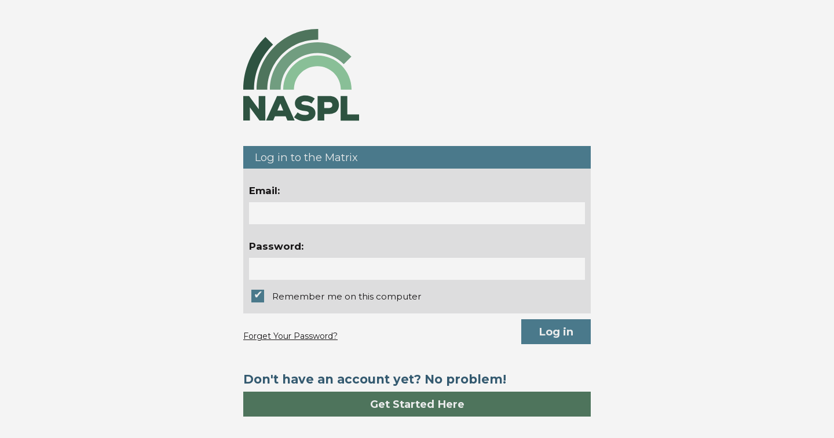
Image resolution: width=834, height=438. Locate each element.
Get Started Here (417, 404)
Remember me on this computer (347, 296)
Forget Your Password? (290, 336)
